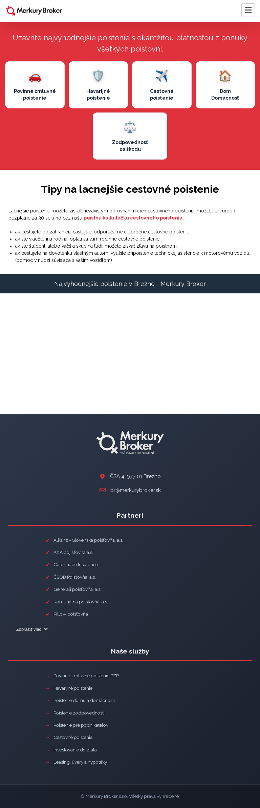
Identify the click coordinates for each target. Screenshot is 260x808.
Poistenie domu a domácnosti (84, 700)
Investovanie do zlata (75, 749)
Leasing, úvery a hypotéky (80, 762)
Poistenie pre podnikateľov (80, 725)
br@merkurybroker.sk (135, 490)
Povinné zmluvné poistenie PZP (86, 675)
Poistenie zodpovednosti (79, 713)
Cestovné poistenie (72, 737)
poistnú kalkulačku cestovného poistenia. (134, 218)
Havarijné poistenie (72, 688)
